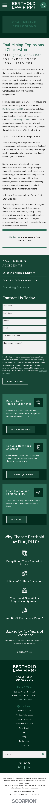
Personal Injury (24, 719)
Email (6, 328)
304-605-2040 (24, 679)
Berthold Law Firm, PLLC (12, 109)
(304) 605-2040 (27, 55)
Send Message (15, 381)
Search (8, 754)
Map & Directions (24, 699)
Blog (24, 736)
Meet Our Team (24, 710)
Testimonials (24, 741)
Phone (6, 321)
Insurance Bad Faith (24, 723)
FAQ (24, 732)
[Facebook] (24, 767)
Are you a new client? (12, 336)
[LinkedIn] (29, 767)
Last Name (8, 313)
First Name (8, 305)
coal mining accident (21, 119)
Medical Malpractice (24, 715)
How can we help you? (13, 343)
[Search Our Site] (43, 754)
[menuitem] (24, 272)
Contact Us (24, 652)
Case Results (24, 728)
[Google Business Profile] (19, 767)
